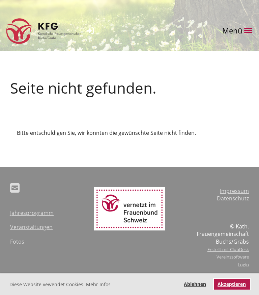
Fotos (17, 241)
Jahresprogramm (32, 213)
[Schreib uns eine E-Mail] (15, 187)
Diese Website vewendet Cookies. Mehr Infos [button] (60, 284)
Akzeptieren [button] (232, 284)
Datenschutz (233, 198)
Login (243, 265)
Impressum (234, 191)
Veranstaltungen (31, 227)
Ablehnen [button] (195, 284)
